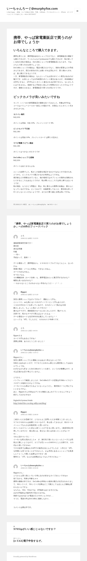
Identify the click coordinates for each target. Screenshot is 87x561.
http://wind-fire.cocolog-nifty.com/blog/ (29, 403)
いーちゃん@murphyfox (38, 204)
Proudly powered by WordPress (24, 557)
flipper (24, 292)
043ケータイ (53, 204)
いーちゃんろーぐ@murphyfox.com (32, 8)
